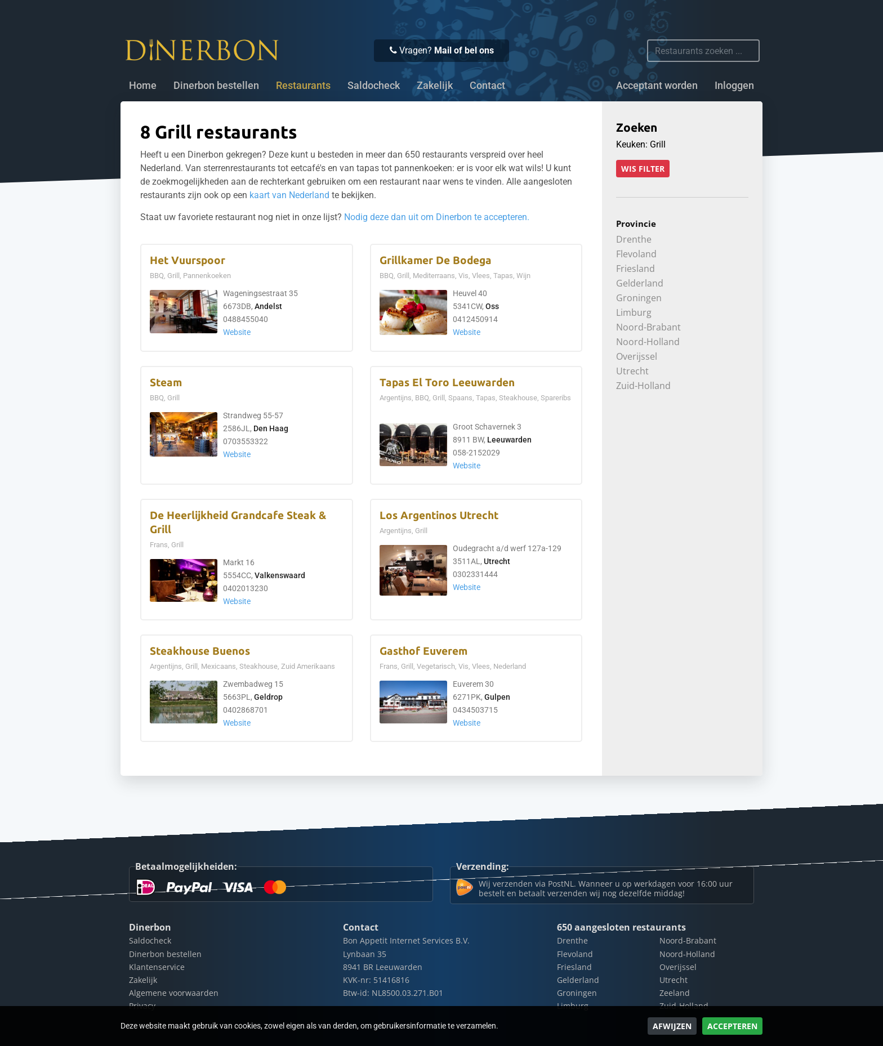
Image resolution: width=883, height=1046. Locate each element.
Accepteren (732, 1026)
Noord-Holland (648, 342)
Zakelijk (435, 85)
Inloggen (734, 85)
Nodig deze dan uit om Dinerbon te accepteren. (436, 217)
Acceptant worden (657, 85)
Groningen (639, 298)
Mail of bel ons (464, 50)
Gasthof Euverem (423, 651)
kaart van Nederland (289, 195)
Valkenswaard (280, 575)
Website (237, 332)
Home (143, 85)
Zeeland (674, 992)
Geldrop (268, 697)
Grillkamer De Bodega (436, 260)
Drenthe (634, 239)
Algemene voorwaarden (173, 992)
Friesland (635, 268)
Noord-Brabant (648, 327)
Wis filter (643, 168)
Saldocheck (373, 85)
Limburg (634, 312)
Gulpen (497, 697)
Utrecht (497, 561)
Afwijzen (672, 1026)
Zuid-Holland (643, 385)
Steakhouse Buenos (200, 651)
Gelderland (639, 283)
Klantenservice (157, 967)
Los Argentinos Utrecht (439, 515)
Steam (166, 382)
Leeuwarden (509, 440)
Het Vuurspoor (187, 260)
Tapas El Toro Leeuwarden (447, 382)
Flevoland (636, 254)
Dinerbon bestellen (216, 85)
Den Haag (270, 428)
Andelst (268, 306)
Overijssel (636, 356)
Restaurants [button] (303, 85)
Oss (492, 306)
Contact (487, 85)
